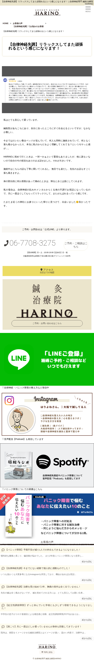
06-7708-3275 (29, 243)
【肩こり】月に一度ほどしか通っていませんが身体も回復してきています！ (43, 626)
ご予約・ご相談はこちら (75, 245)
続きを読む (87, 561)
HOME (5, 23)
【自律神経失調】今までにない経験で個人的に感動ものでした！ (37, 568)
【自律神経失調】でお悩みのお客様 (28, 26)
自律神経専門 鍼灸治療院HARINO (48, 658)
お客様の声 (47, 542)
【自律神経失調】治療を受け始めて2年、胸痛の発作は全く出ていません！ (43, 587)
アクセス (47, 271)
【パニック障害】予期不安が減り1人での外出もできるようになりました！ (43, 550)
